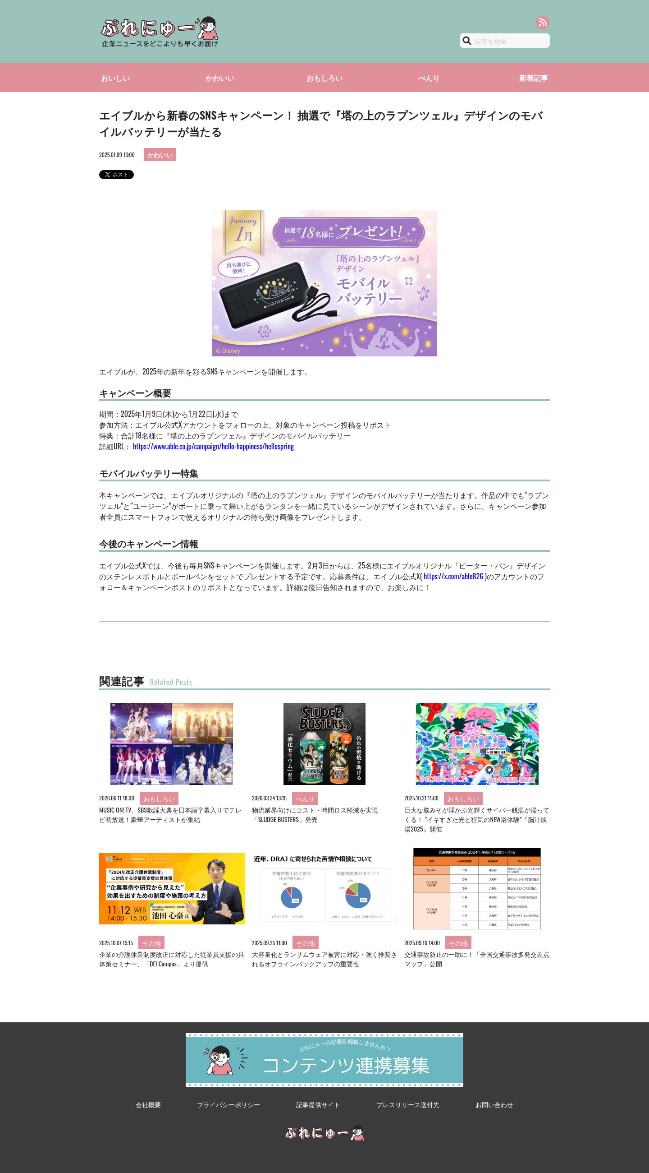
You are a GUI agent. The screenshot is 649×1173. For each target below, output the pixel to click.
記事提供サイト (318, 1104)
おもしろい (324, 77)
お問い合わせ (494, 1104)
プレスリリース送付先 (407, 1104)
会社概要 (148, 1104)
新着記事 (533, 77)
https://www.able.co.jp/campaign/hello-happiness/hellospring (213, 446)
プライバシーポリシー (228, 1104)
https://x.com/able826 (453, 576)
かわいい (220, 77)
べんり (429, 77)
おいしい (115, 77)
